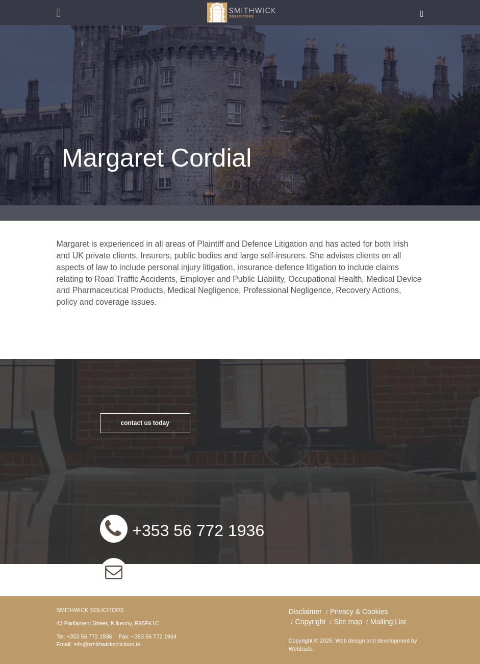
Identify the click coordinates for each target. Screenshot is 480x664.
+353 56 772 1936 (196, 530)
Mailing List (388, 622)
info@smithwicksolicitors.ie (227, 572)
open (59, 12)
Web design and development (372, 641)
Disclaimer (305, 611)
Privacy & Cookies (359, 611)
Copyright (310, 622)
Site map (348, 622)
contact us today (145, 423)
